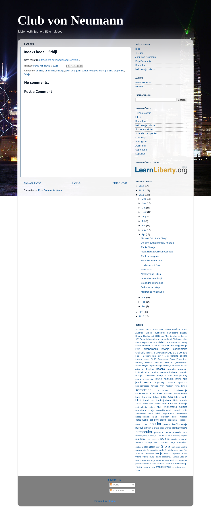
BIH (156, 336)
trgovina (176, 454)
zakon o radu (149, 467)
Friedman (169, 363)
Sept (144, 212)
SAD (163, 438)
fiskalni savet (142, 359)
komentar (143, 390)
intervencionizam (168, 372)
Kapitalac (140, 153)
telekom (150, 454)
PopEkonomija (179, 424)
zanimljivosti (163, 466)
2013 (142, 190)
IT (144, 375)
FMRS (153, 359)
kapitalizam (182, 383)
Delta (168, 343)
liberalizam (148, 400)
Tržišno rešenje (143, 113)
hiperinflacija (156, 365)
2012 (142, 195)
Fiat (142, 356)
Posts (114, 484)
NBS (158, 413)
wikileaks (145, 464)
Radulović (162, 436)
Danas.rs (153, 343)
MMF (159, 407)
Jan (144, 306)
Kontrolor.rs (141, 121)
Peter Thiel (141, 424)
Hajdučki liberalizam (151, 260)
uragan (183, 457)
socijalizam (149, 447)
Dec (144, 199)
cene (162, 339)
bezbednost (149, 336)
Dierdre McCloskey (179, 343)
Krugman (147, 397)
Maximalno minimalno (152, 292)
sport (158, 447)
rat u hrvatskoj (173, 436)
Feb (144, 302)
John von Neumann (145, 57)
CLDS (172, 339)
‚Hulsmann (139, 330)
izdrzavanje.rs (158, 375)
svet (176, 450)
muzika (184, 410)
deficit (161, 342)
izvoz (169, 375)
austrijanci (160, 333)
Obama (183, 417)
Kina (177, 386)
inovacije (171, 369)
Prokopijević (141, 436)
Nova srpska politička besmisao (157, 251)
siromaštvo (182, 442)
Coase (179, 339)
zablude (170, 463)
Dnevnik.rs (50, 70)
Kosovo (177, 394)
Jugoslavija (159, 383)
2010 (142, 316)
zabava (160, 463)
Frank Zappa (176, 359)
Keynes (154, 386)
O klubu (139, 53)
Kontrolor (140, 65)
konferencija (181, 390)
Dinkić (138, 345)
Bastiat (183, 333)
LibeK (138, 117)
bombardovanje (180, 336)
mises (152, 407)
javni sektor (82, 70)
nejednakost (169, 413)
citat (167, 339)
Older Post (119, 183)
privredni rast (180, 432)
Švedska (169, 450)
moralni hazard (173, 410)
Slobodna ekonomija (152, 283)
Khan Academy (166, 386)
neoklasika (182, 413)
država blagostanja (177, 345)
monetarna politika (175, 406)
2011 (141, 312)
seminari (183, 439)
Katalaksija (140, 137)
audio (184, 329)
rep (148, 439)
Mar (144, 297)
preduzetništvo (179, 428)
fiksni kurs (151, 356)
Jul (143, 221)
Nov (144, 203)
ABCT (148, 329)
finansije (165, 356)
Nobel (174, 417)
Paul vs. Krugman (150, 256)
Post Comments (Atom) (50, 190)
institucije (182, 369)
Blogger (112, 501)
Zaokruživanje (148, 247)
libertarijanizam (163, 400)
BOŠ (137, 339)
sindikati (164, 442)
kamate (171, 383)
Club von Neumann (70, 20)
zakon (138, 467)
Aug (144, 216)
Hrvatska (176, 365)
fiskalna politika (179, 356)
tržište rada (148, 456)
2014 (142, 186)
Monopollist (160, 410)
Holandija (167, 366)
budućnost (153, 339)
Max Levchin (155, 404)
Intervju (183, 372)
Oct (144, 207)
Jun (144, 225)
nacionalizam (140, 414)
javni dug (70, 70)
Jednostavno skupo (151, 287)
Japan (175, 375)
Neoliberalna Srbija (151, 274)
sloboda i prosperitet (146, 133)
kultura (156, 397)
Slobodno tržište (143, 129)
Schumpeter (172, 439)
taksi (181, 450)
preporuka (119, 70)
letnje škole (180, 397)
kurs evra (167, 396)
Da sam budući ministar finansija (157, 243)
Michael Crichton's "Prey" (154, 238)
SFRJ (156, 442)
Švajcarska (159, 450)
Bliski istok (169, 336)
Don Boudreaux (160, 346)
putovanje (152, 436)
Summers (151, 450)
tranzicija (167, 454)
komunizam (163, 390)
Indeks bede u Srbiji (151, 278)
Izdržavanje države (145, 69)
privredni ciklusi (162, 432)
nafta (150, 413)
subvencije (140, 450)
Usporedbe (141, 149)
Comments (117, 490)
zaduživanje (181, 463)
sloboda (139, 447)
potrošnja (148, 428)
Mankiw (183, 400)
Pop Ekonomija (143, 61)
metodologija (141, 407)
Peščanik (182, 420)
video (173, 460)
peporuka (172, 420)
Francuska (163, 359)
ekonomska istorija (156, 348)
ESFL (175, 353)
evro (185, 353)
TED (143, 454)
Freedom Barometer (154, 363)
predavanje (165, 428)
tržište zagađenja (163, 457)
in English (148, 369)
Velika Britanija (147, 460)
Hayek (145, 365)
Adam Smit (157, 329)
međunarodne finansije (174, 403)
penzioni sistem (158, 420)
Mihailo (139, 86)
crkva (185, 339)
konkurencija (141, 393)
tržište (138, 457)
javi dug (183, 375)
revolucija (155, 439)
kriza (137, 397)
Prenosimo (146, 269)
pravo (156, 428)
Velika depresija (162, 460)
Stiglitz (184, 447)
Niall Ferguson (160, 417)
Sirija (172, 442)
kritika (184, 393)
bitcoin (161, 336)
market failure (141, 404)
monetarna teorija (144, 410)
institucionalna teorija (146, 372)
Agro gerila (141, 141)
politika (109, 70)
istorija (138, 375)
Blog (137, 49)
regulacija (140, 439)
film (159, 356)
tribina (184, 454)
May (144, 230)
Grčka (138, 365)
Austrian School (143, 333)
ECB (137, 349)
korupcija (168, 393)
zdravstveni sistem (179, 467)
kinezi (184, 386)
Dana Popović (142, 342)
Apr (144, 234)
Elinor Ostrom (161, 353)
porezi (139, 427)
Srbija (27, 74)
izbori (148, 375)
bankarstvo (172, 333)
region (184, 436)
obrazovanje (141, 420)
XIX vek (153, 464)
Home (76, 183)
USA (137, 460)
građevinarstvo (181, 363)
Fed (137, 356)
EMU (169, 353)
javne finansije (164, 378)
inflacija (60, 70)
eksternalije (150, 353)
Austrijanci (140, 145)
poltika (167, 424)
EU (180, 353)
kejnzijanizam (142, 386)
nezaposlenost (96, 70)
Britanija (144, 339)
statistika (175, 447)
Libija (175, 400)
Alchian (167, 330)
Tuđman (175, 457)
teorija (158, 453)
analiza (39, 70)
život (137, 470)
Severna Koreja (143, 442)
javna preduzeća (144, 379)
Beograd (139, 336)
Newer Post (32, 183)
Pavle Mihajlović (143, 82)
